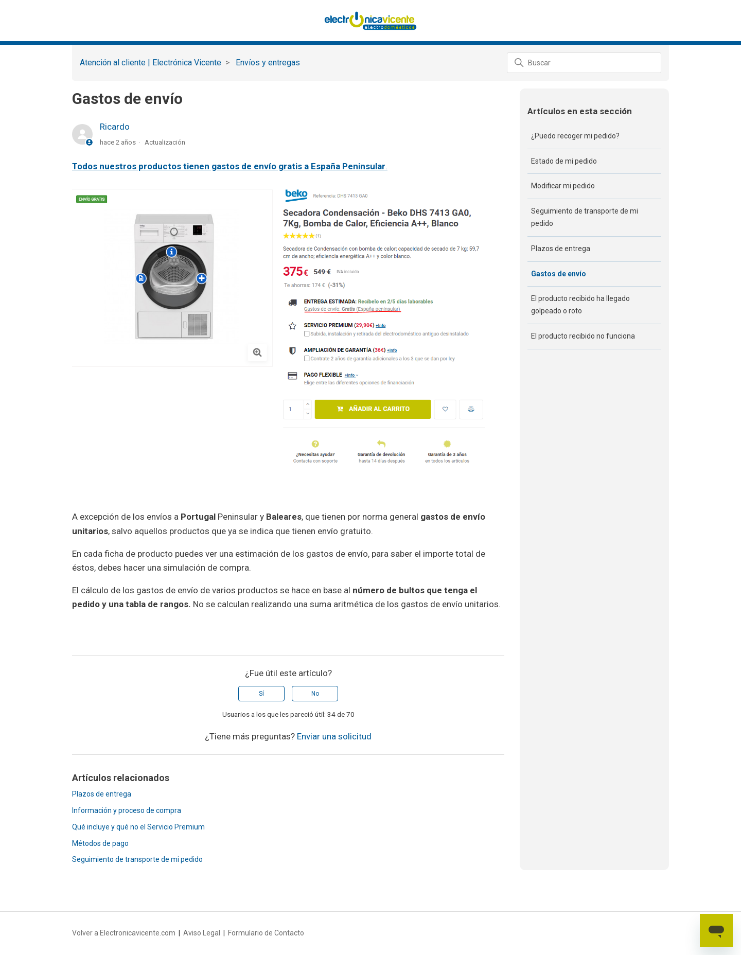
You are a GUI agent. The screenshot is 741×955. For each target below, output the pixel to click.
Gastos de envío (558, 274)
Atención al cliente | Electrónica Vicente (150, 62)
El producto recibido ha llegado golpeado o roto (580, 304)
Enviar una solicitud (334, 736)
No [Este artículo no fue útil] (315, 693)
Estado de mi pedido (564, 161)
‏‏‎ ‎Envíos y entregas (267, 62)
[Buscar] (584, 62)
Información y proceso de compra (126, 810)
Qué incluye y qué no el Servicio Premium (138, 827)
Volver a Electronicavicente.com (123, 933)
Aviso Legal (201, 933)
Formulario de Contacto (266, 933)
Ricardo (115, 126)
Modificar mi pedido (563, 186)
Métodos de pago (100, 843)
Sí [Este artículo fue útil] (261, 693)
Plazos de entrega (101, 794)
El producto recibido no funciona (583, 336)
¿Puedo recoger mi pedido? (575, 136)
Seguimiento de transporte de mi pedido (137, 859)
